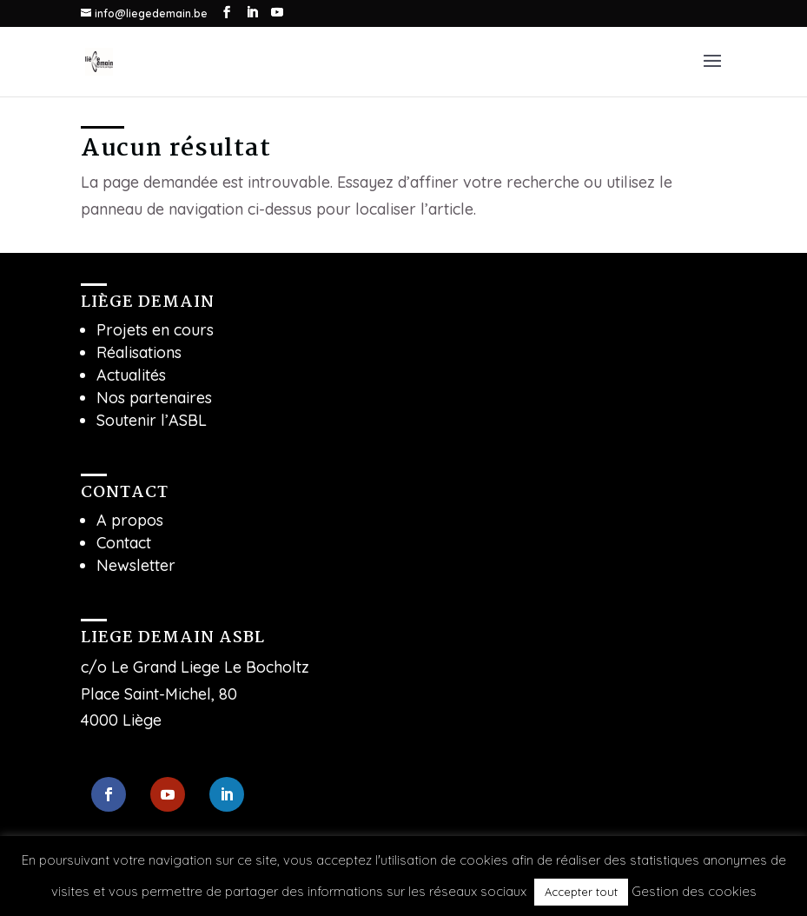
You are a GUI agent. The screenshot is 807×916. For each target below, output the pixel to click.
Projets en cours (155, 330)
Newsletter (135, 565)
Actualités (131, 375)
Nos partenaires (154, 398)
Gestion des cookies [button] (694, 891)
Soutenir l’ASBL (151, 420)
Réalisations (139, 352)
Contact (123, 543)
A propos (129, 520)
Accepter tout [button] (581, 892)
